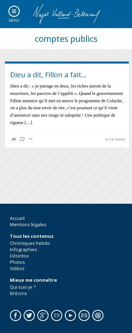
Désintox (19, 256)
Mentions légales (28, 224)
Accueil (17, 218)
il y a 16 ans (115, 139)
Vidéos (17, 268)
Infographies (23, 249)
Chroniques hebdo (30, 243)
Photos (17, 262)
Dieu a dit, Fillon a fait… (48, 74)
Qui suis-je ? (23, 287)
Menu (14, 20)
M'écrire (18, 293)
